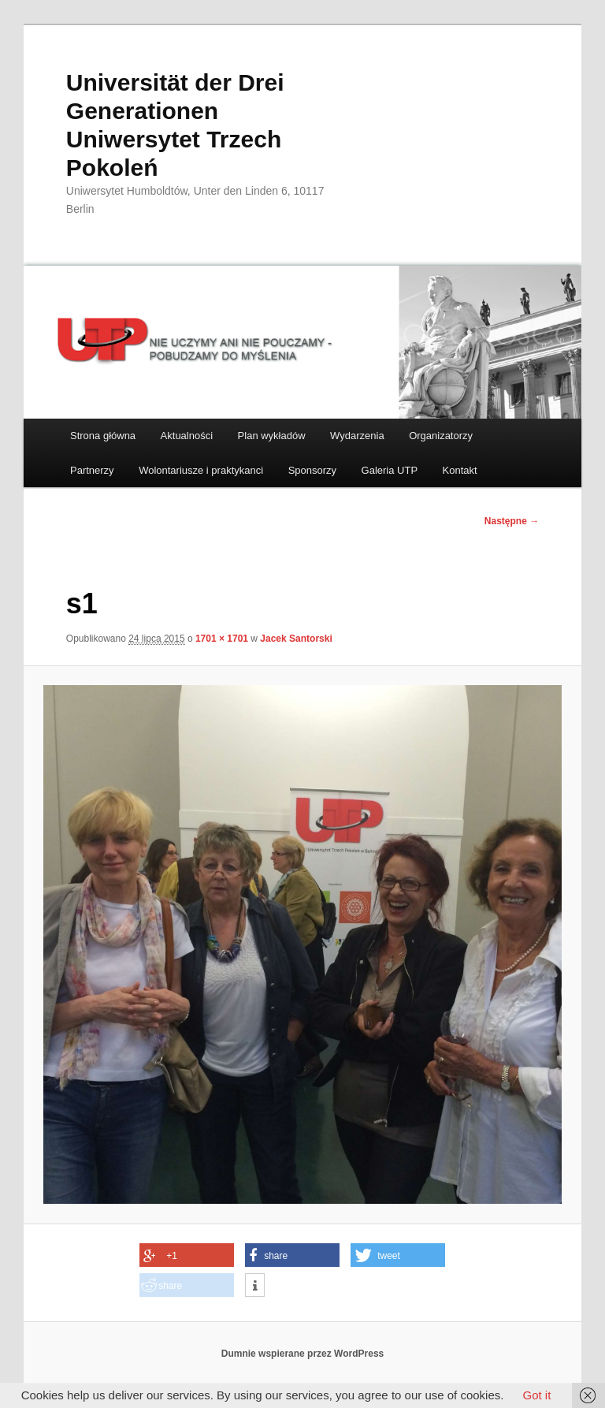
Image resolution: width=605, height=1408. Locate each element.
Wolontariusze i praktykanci (201, 470)
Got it (536, 1395)
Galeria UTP (390, 470)
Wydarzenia (357, 435)
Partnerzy (92, 470)
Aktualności (187, 435)
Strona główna (102, 435)
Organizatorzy (441, 435)
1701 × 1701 (221, 638)
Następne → (511, 521)
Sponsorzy (312, 470)
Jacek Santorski (296, 638)
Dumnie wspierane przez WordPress (302, 1353)
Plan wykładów (272, 435)
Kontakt (460, 470)
